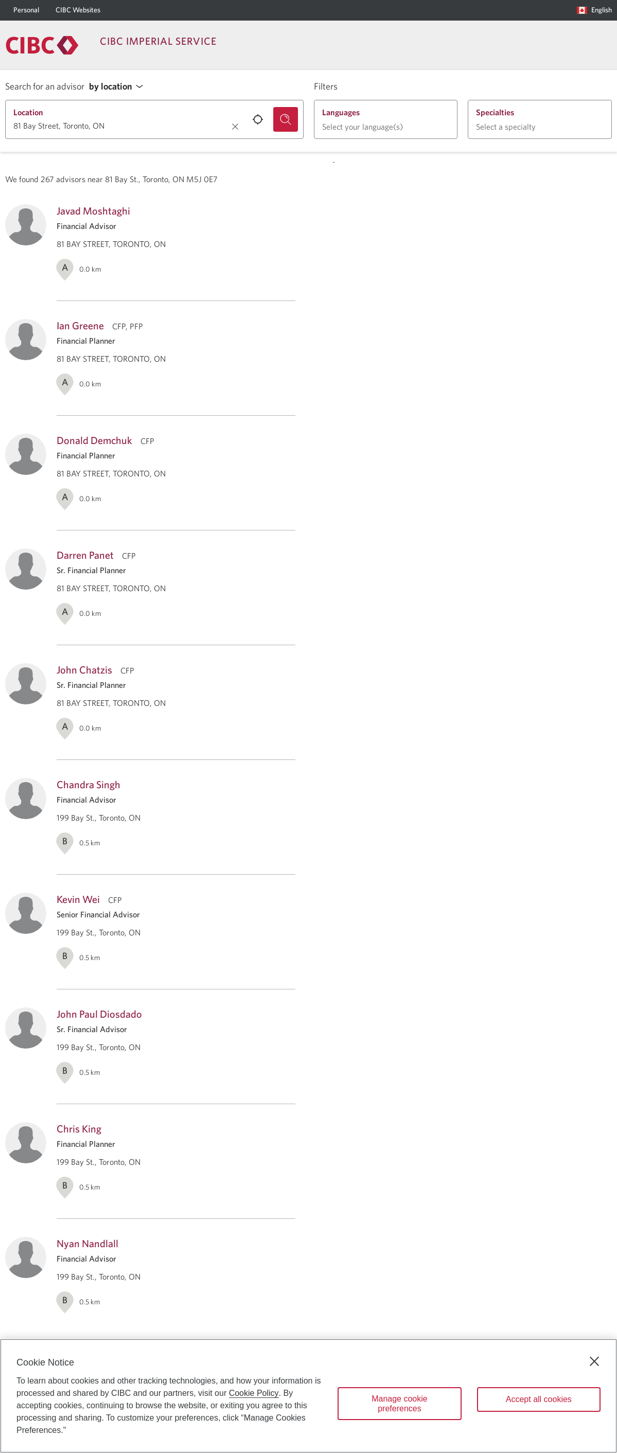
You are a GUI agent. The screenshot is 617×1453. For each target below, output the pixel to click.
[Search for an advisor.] (285, 119)
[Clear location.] (235, 126)
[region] (308, 1396)
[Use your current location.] (258, 119)
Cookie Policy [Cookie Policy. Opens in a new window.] (254, 1393)
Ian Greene (80, 325)
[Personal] (26, 10)
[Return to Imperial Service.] (42, 45)
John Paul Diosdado (99, 1013)
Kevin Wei (78, 899)
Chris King (79, 1128)
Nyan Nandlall (87, 1243)
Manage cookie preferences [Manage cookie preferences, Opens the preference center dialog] (400, 1403)
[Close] (594, 1361)
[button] (119, 87)
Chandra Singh (88, 784)
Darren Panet (85, 554)
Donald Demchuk (94, 440)
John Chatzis (84, 669)
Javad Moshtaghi (93, 210)
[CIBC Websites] (78, 10)
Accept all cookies (539, 1399)
